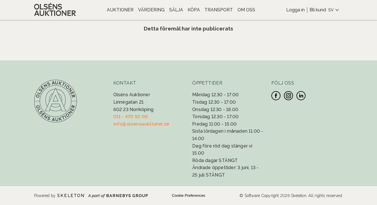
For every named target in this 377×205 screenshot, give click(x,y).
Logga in (295, 10)
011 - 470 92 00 (130, 116)
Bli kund (318, 10)
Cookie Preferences (188, 195)
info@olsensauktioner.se (141, 124)
